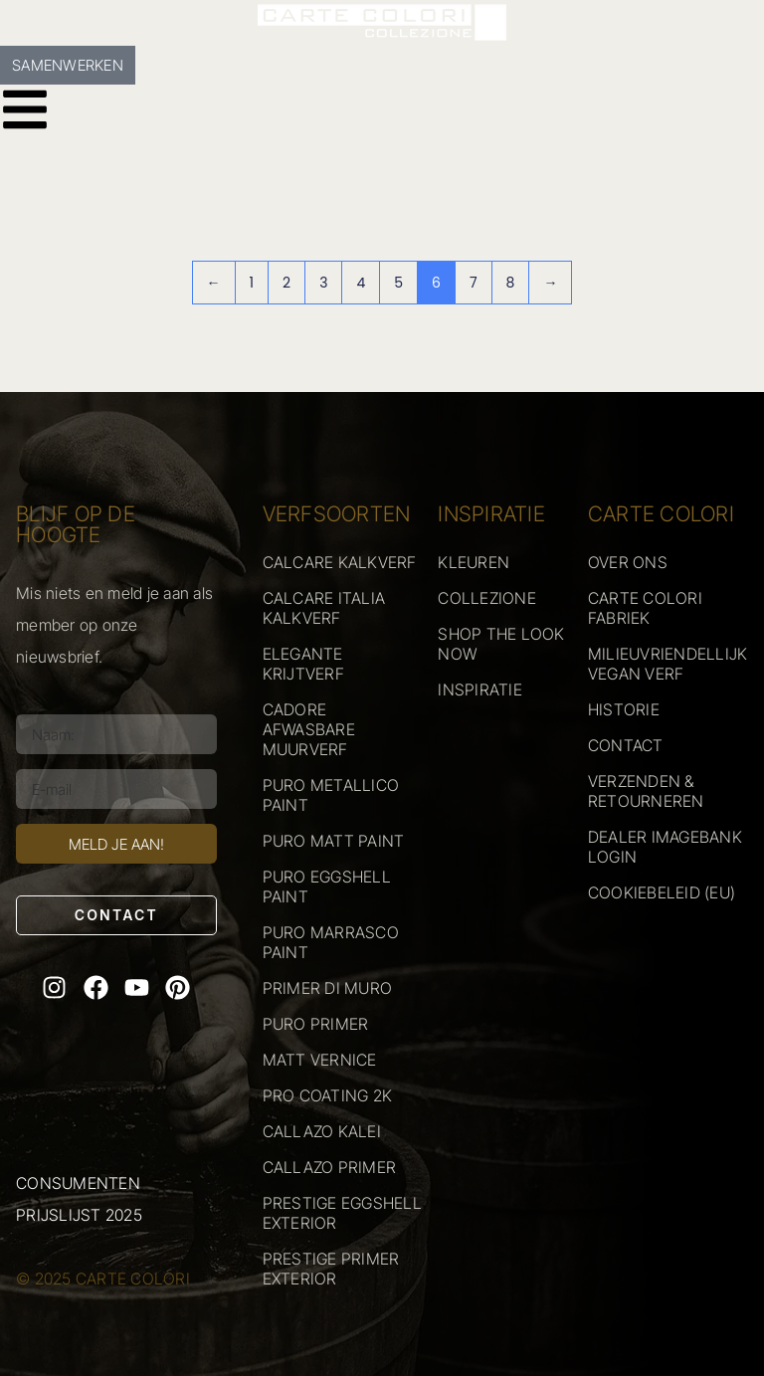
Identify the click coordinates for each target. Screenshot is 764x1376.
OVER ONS (628, 562)
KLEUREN (473, 562)
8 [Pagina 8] (510, 283)
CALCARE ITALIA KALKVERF (324, 608)
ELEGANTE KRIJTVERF (303, 664)
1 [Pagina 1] (252, 283)
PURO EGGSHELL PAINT (327, 886)
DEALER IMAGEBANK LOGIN (665, 847)
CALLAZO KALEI (322, 1131)
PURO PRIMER (316, 1024)
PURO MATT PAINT (334, 841)
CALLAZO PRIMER (330, 1167)
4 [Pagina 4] (360, 283)
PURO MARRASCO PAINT (331, 942)
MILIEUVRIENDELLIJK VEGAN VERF (668, 664)
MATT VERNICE (320, 1060)
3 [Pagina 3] (323, 283)
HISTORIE (624, 709)
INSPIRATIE (480, 689)
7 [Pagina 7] (474, 283)
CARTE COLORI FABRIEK (645, 608)
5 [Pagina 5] (398, 283)
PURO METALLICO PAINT (331, 795)
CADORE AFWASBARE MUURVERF (309, 729)
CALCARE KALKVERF (340, 562)
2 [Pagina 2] (286, 283)
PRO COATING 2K (328, 1095)
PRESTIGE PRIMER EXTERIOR (331, 1268)
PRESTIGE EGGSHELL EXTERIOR (342, 1213)
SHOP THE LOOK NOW (501, 644)
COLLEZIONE (487, 598)
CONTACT (626, 745)
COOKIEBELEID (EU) (661, 892)
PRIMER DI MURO (328, 988)
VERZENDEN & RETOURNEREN (646, 791)
